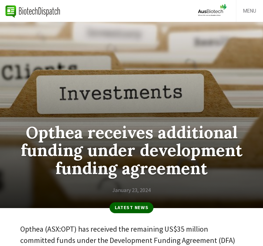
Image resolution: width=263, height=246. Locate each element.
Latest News (132, 207)
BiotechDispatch (32, 11)
